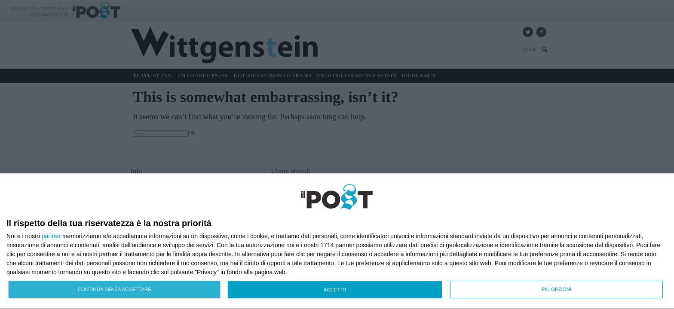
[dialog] (337, 241)
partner (51, 236)
